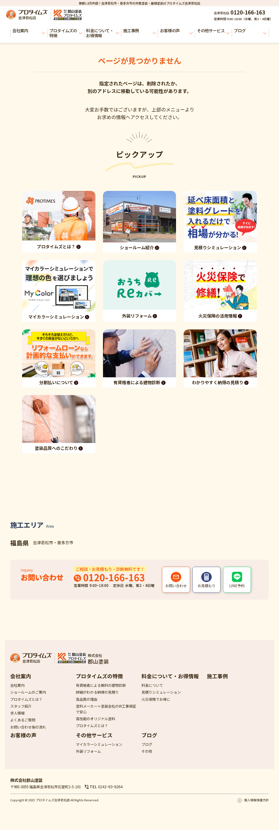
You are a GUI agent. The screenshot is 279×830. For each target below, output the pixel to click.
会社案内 (28, 31)
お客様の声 (176, 31)
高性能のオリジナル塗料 (95, 718)
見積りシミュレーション (161, 692)
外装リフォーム (88, 751)
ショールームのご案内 (28, 692)
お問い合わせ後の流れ (28, 726)
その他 (147, 751)
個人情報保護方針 (256, 800)
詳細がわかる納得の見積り (97, 692)
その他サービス (213, 31)
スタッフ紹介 (21, 706)
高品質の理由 (86, 699)
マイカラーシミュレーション (99, 744)
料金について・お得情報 (102, 33)
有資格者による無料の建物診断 (101, 685)
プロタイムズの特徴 (65, 33)
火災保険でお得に (156, 699)
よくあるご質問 (22, 719)
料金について (152, 685)
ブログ (250, 31)
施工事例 (139, 31)
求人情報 (17, 712)
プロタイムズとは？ (26, 699)
